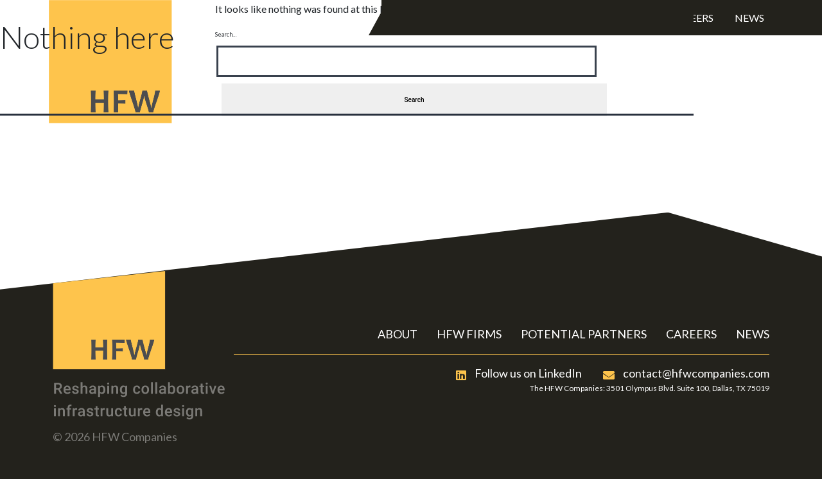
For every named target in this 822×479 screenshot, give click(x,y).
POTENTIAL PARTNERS (584, 334)
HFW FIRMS (469, 334)
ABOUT (397, 334)
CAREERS (691, 334)
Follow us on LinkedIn (519, 373)
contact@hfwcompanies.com (686, 373)
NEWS (752, 334)
